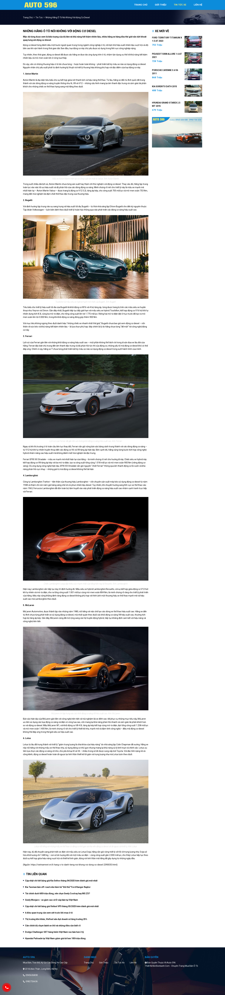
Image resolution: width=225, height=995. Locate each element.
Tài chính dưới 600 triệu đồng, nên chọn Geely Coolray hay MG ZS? (57, 893)
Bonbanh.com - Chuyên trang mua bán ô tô (177, 966)
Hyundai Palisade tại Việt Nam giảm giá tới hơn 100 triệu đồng (55, 938)
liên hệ (198, 4)
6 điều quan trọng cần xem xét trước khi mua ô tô (49, 913)
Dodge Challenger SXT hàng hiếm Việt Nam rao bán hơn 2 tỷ (54, 932)
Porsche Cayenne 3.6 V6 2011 (165, 72)
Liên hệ (133, 962)
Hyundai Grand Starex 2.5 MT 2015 (166, 104)
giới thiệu (160, 4)
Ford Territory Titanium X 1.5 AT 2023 (167, 39)
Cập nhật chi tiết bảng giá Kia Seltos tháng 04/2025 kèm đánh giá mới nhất (61, 880)
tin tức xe (180, 4)
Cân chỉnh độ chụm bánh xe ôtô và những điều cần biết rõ (53, 925)
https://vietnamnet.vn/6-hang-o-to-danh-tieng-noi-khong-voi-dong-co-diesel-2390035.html (74, 864)
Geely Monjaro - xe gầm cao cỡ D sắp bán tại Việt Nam (51, 900)
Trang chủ (89, 962)
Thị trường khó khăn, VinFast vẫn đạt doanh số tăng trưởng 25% (56, 919)
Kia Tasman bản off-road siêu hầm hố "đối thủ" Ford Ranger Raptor (58, 887)
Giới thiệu (103, 962)
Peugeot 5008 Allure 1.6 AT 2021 (167, 55)
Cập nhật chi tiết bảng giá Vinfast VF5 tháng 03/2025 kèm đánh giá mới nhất (62, 906)
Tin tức (39, 17)
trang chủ (140, 4)
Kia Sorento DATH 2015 (164, 86)
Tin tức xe (119, 962)
